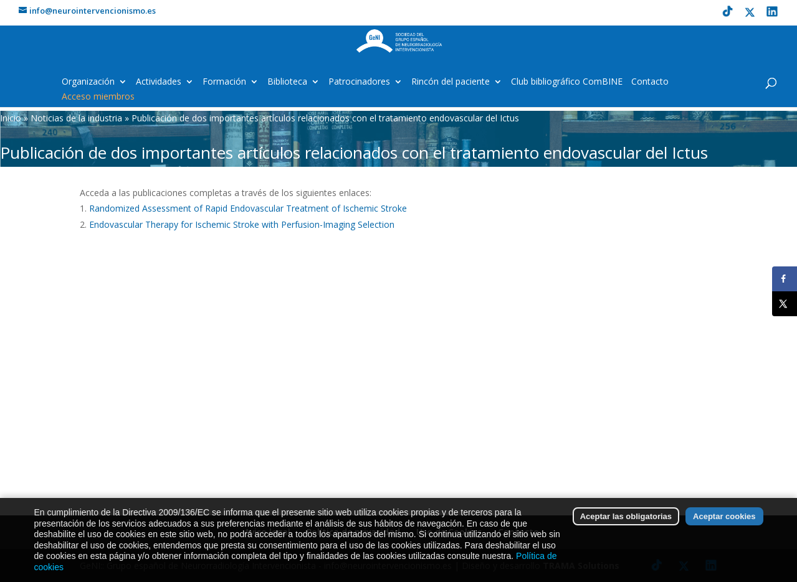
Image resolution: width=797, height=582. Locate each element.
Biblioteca (287, 82)
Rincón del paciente (450, 82)
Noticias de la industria (76, 118)
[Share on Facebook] (784, 278)
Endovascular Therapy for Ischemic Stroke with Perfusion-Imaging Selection (241, 224)
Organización (88, 82)
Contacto (650, 82)
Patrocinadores (359, 82)
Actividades (158, 82)
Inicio (10, 118)
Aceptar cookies (724, 518)
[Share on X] (784, 303)
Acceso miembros (98, 97)
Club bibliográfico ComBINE (567, 82)
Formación (224, 82)
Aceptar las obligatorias (626, 518)
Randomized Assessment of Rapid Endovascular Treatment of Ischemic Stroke (248, 208)
